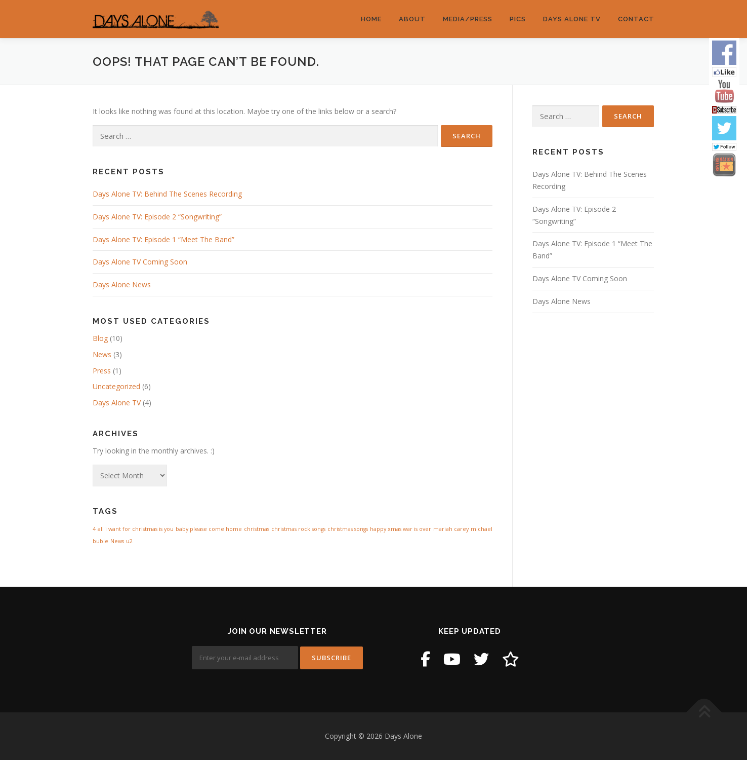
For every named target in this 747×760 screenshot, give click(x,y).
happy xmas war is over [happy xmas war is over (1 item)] (400, 529)
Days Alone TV (572, 19)
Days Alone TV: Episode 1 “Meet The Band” (163, 239)
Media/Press (467, 19)
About (412, 19)
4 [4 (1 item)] (94, 529)
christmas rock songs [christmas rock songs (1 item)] (298, 529)
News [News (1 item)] (117, 541)
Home (371, 19)
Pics (518, 19)
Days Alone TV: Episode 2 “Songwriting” (157, 216)
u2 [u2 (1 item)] (129, 541)
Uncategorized (116, 386)
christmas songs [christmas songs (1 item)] (347, 529)
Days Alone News (122, 284)
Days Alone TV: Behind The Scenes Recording (167, 194)
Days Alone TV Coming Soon (140, 262)
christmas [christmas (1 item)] (256, 529)
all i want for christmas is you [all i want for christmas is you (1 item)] (136, 529)
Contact (636, 19)
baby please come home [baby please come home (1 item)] (209, 529)
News (102, 354)
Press (102, 370)
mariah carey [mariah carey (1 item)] (451, 529)
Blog (100, 338)
